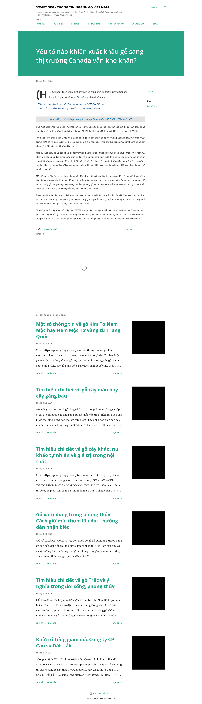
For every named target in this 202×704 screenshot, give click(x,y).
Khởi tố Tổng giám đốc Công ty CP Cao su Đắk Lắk (75, 642)
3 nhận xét (50, 682)
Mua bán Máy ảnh (116, 24)
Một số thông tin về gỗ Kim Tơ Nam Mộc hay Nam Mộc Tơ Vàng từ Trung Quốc (78, 330)
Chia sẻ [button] (149, 91)
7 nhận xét (50, 373)
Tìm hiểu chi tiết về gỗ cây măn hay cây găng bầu (77, 392)
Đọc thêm (117, 373)
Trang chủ (40, 24)
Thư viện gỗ (58, 24)
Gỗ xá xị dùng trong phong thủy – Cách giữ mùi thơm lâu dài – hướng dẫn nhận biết (77, 520)
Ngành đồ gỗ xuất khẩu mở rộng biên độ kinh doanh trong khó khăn (69, 108)
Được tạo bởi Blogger (101, 693)
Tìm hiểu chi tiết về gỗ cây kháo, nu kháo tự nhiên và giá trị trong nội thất (77, 455)
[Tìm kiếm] (153, 7)
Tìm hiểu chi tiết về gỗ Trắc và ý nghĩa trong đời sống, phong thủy (75, 583)
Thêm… (154, 24)
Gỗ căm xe (75, 24)
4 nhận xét (50, 432)
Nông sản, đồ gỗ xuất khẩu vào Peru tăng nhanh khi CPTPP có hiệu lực (71, 104)
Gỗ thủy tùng (94, 24)
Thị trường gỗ (151, 106)
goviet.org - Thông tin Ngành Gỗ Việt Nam (72, 7)
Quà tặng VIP (138, 24)
